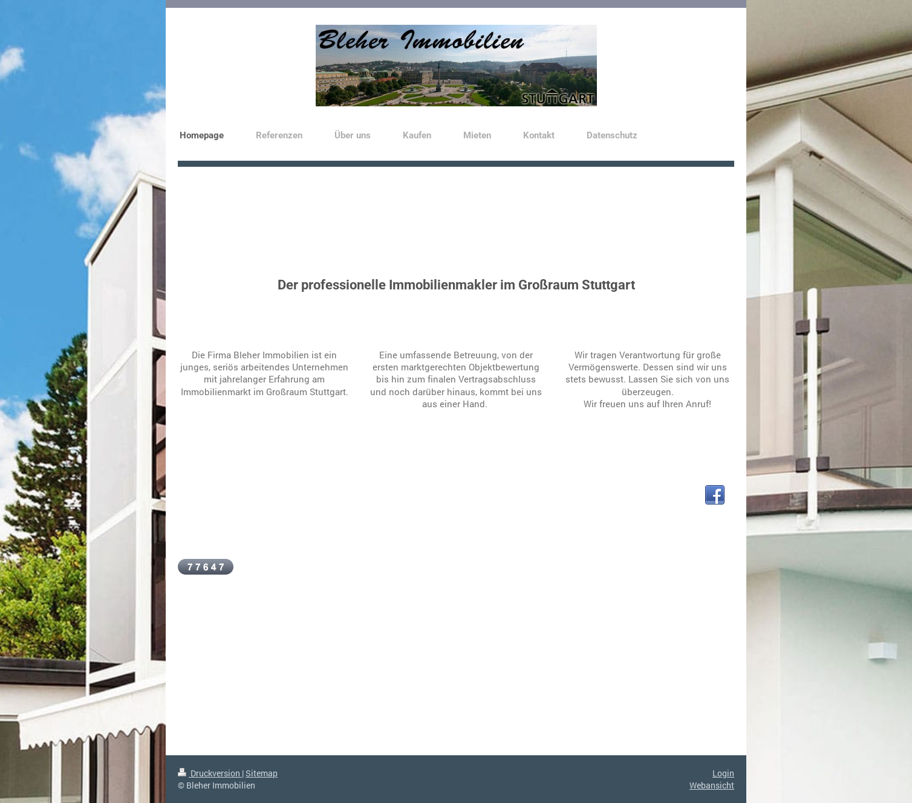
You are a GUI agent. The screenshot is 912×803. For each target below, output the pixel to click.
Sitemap (262, 773)
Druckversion (210, 773)
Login (723, 773)
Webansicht (711, 785)
